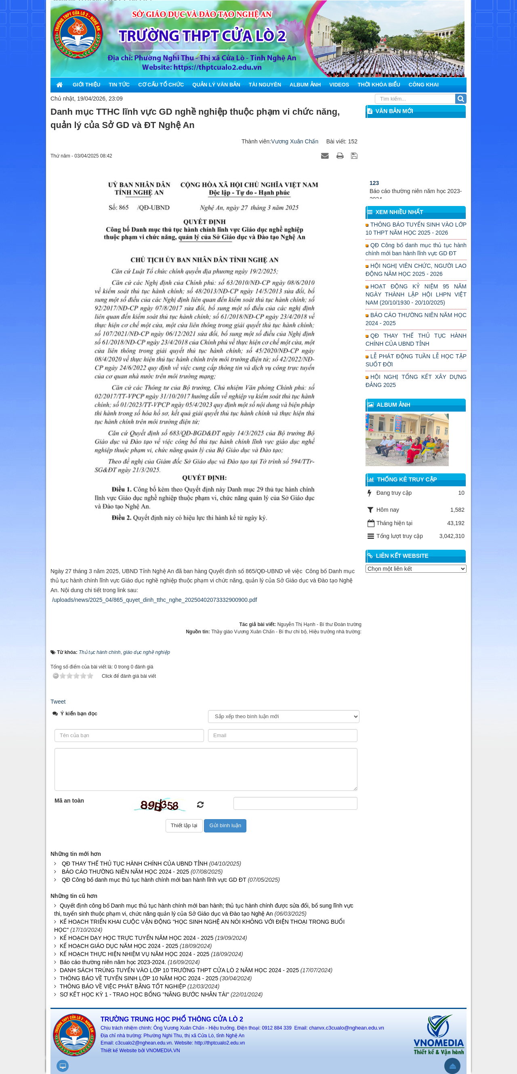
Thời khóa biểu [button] (378, 85)
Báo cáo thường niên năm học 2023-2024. (113, 962)
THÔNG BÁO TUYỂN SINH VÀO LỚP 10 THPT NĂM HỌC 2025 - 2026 (416, 228)
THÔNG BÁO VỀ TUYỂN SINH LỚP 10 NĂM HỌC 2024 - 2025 (139, 978)
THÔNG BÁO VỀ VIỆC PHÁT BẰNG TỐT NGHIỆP (123, 986)
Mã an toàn (69, 800)
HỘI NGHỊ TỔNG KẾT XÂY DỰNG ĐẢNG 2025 (416, 381)
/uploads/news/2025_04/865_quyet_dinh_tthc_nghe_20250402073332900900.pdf (154, 600)
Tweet (57, 701)
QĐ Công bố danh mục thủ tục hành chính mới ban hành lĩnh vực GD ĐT (154, 879)
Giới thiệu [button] (86, 85)
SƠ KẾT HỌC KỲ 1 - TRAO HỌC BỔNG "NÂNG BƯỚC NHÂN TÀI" (144, 994)
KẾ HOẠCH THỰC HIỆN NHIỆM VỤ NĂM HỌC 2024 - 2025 (134, 954)
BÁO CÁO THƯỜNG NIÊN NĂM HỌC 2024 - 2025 (125, 871)
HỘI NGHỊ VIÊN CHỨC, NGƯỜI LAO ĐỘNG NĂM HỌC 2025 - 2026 (416, 270)
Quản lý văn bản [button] (216, 85)
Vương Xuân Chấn (294, 141)
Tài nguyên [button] (265, 85)
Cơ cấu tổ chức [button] (161, 85)
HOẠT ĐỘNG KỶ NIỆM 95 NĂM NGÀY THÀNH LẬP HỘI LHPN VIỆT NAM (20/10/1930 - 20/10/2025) (416, 294)
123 (374, 193)
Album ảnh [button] (305, 85)
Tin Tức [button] (119, 85)
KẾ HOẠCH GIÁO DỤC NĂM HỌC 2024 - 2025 (119, 946)
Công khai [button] (424, 85)
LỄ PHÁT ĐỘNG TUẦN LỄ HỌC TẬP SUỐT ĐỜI (416, 360)
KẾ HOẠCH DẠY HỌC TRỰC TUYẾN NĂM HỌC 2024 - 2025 (137, 938)
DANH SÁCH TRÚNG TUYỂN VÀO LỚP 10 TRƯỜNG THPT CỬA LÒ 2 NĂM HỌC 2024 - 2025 (179, 970)
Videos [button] (339, 85)
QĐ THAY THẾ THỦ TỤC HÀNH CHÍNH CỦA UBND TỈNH (135, 863)
